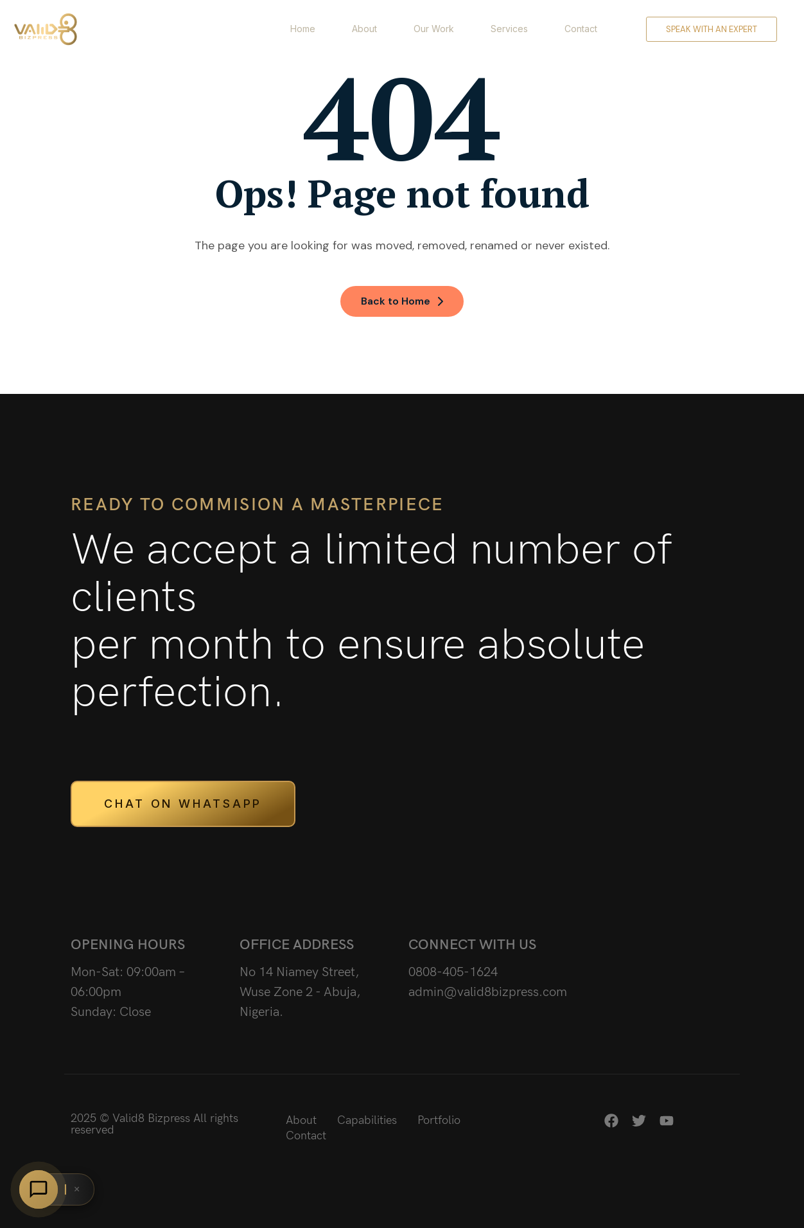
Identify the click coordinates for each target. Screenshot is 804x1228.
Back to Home (402, 301)
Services (509, 28)
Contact (580, 28)
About (364, 28)
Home (302, 28)
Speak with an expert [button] (711, 29)
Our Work (434, 28)
